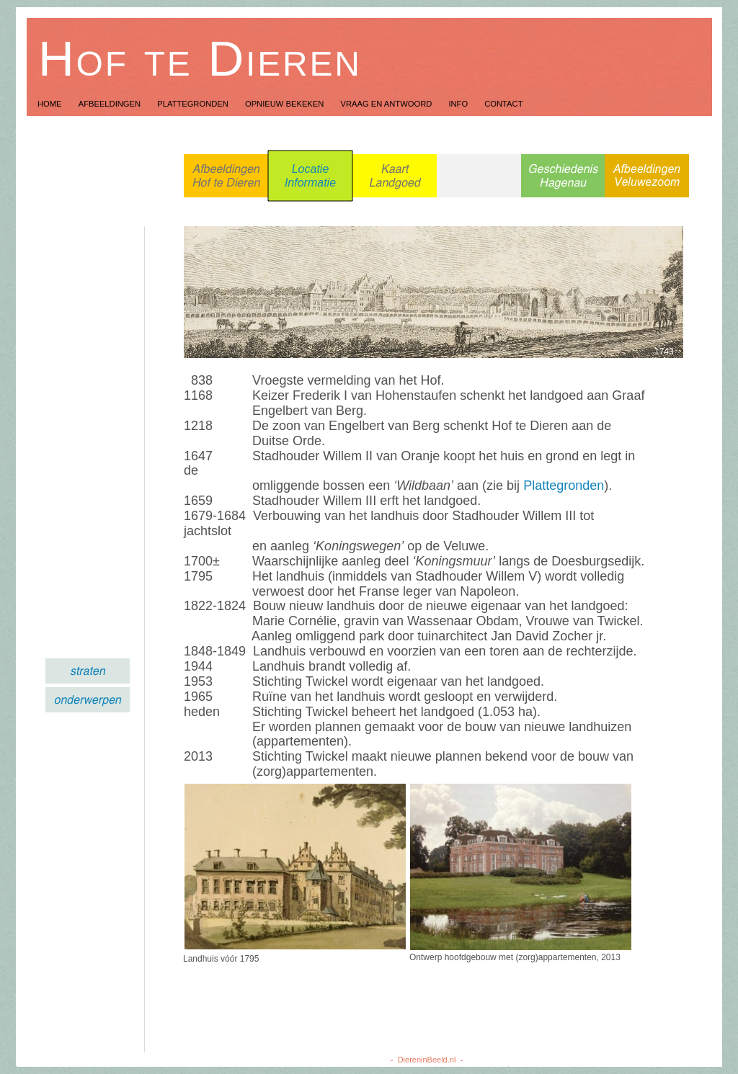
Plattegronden (194, 103)
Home (50, 103)
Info (459, 103)
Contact (503, 103)
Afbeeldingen (111, 103)
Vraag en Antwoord (387, 103)
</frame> (62, 408)
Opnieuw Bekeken (285, 103)
